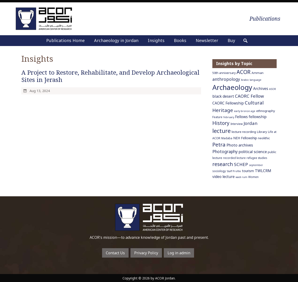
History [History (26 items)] (220, 123)
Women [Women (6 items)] (253, 177)
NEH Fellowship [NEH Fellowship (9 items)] (245, 138)
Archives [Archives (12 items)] (260, 88)
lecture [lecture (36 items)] (221, 131)
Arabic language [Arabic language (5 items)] (251, 79)
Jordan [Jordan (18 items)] (250, 123)
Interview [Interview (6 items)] (236, 124)
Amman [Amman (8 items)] (258, 73)
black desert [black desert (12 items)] (223, 96)
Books (180, 40)
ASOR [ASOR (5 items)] (272, 89)
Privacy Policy (146, 252)
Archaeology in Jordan (116, 40)
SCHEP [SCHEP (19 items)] (241, 164)
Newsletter (207, 40)
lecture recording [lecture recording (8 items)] (244, 132)
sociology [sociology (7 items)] (219, 171)
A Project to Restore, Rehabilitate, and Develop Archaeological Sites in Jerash (110, 76)
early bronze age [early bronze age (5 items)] (244, 111)
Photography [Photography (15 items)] (225, 151)
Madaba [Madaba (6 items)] (226, 138)
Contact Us (115, 252)
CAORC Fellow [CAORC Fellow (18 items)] (249, 96)
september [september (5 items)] (256, 165)
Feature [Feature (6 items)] (217, 117)
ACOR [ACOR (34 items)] (244, 72)
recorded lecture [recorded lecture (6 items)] (234, 158)
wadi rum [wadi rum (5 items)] (241, 177)
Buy (231, 40)
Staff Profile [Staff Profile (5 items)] (234, 171)
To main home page (149, 217)
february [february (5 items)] (228, 117)
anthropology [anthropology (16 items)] (226, 79)
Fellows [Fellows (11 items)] (241, 116)
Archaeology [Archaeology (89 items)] (232, 87)
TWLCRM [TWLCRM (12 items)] (263, 170)
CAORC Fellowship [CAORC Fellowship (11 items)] (228, 103)
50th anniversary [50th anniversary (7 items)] (224, 73)
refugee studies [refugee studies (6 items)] (257, 158)
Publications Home (65, 40)
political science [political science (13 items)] (253, 151)
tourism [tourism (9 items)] (248, 171)
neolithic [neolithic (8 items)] (264, 138)
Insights (156, 40)
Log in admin (179, 252)
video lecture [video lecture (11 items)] (223, 176)
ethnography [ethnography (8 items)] (265, 111)
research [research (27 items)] (222, 164)
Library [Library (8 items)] (262, 132)
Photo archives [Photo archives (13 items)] (239, 145)
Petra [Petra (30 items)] (218, 144)
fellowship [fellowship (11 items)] (258, 116)
